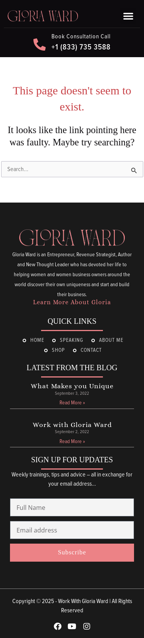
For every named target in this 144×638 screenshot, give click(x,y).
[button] (128, 16)
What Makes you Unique (72, 386)
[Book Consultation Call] (39, 44)
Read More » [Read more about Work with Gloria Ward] (72, 441)
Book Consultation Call (81, 36)
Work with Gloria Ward (72, 425)
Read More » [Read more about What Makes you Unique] (72, 403)
